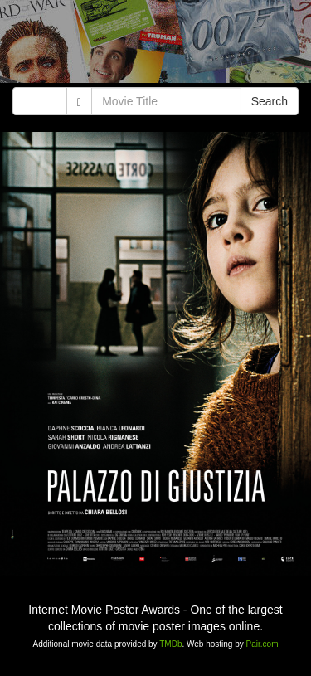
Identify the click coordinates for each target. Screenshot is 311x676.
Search (269, 101)
